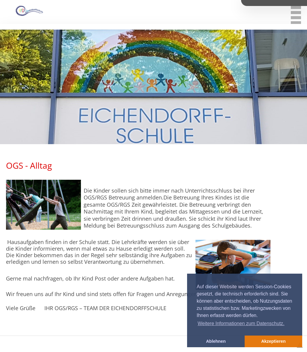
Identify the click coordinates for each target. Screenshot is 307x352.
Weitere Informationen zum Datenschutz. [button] (241, 323)
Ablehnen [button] (216, 341)
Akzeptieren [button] (273, 341)
